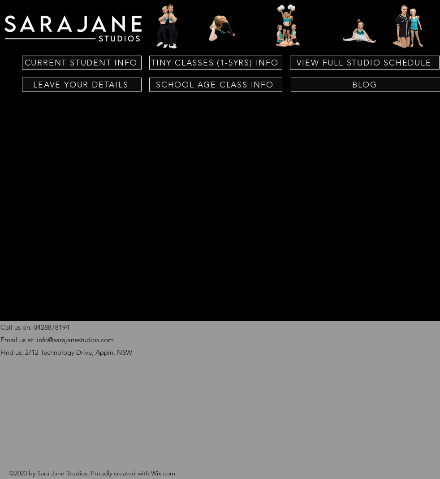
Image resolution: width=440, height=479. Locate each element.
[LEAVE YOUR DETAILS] (82, 84)
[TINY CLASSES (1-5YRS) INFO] (215, 63)
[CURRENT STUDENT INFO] (82, 63)
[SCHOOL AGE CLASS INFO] (215, 84)
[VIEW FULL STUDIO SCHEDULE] (365, 63)
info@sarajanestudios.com (75, 339)
